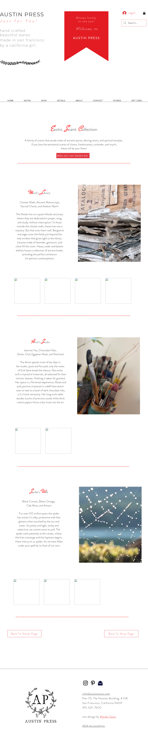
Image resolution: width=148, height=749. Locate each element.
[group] (72, 291)
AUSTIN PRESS (22, 14)
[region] (86, 36)
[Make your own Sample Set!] (73, 155)
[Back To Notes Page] (24, 633)
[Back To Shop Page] (121, 633)
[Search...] (134, 23)
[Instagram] (85, 683)
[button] (144, 13)
